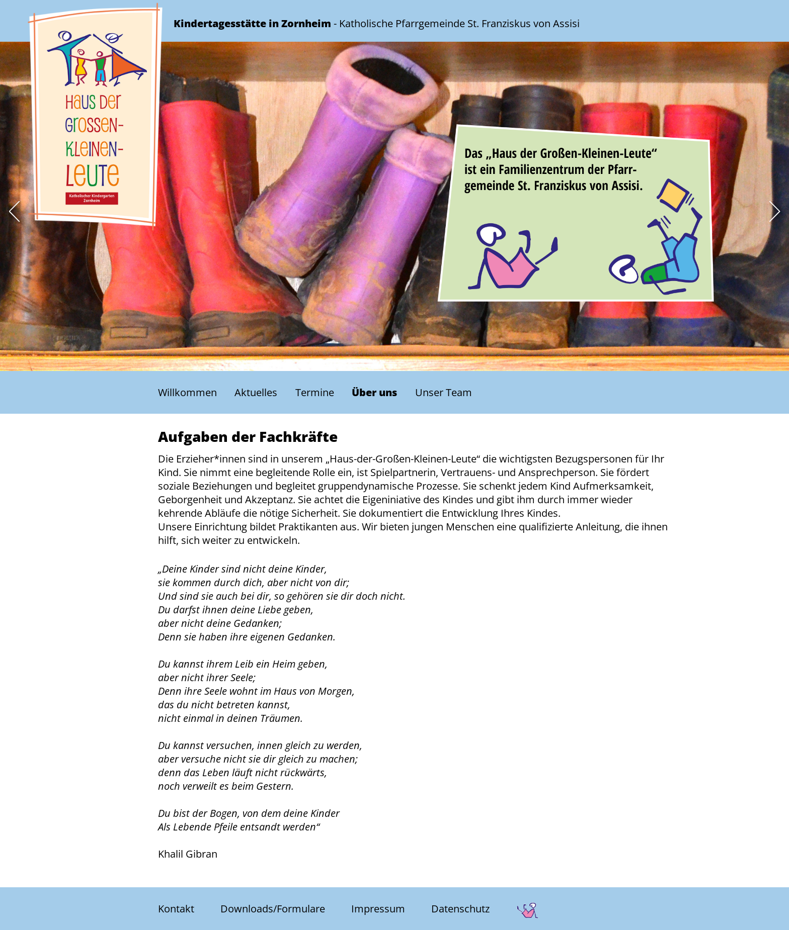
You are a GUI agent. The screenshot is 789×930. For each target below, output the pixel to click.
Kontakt (176, 909)
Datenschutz (460, 909)
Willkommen (187, 392)
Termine (314, 392)
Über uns (374, 392)
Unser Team (443, 392)
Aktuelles (255, 392)
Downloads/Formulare (272, 909)
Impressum (378, 909)
